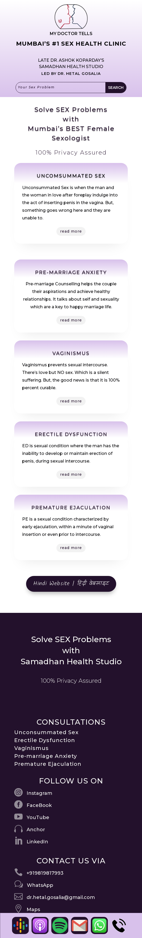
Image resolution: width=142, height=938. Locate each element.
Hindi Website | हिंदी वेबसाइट (71, 583)
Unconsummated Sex (46, 732)
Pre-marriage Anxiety (45, 756)
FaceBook (39, 805)
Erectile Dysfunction (44, 740)
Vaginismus (31, 748)
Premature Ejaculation (47, 764)
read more (71, 231)
